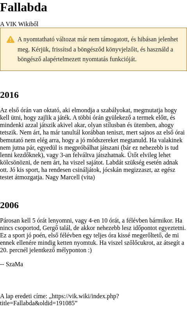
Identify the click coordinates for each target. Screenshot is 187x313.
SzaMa (14, 264)
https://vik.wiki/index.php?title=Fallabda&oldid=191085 (59, 299)
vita (88, 177)
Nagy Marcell (62, 177)
